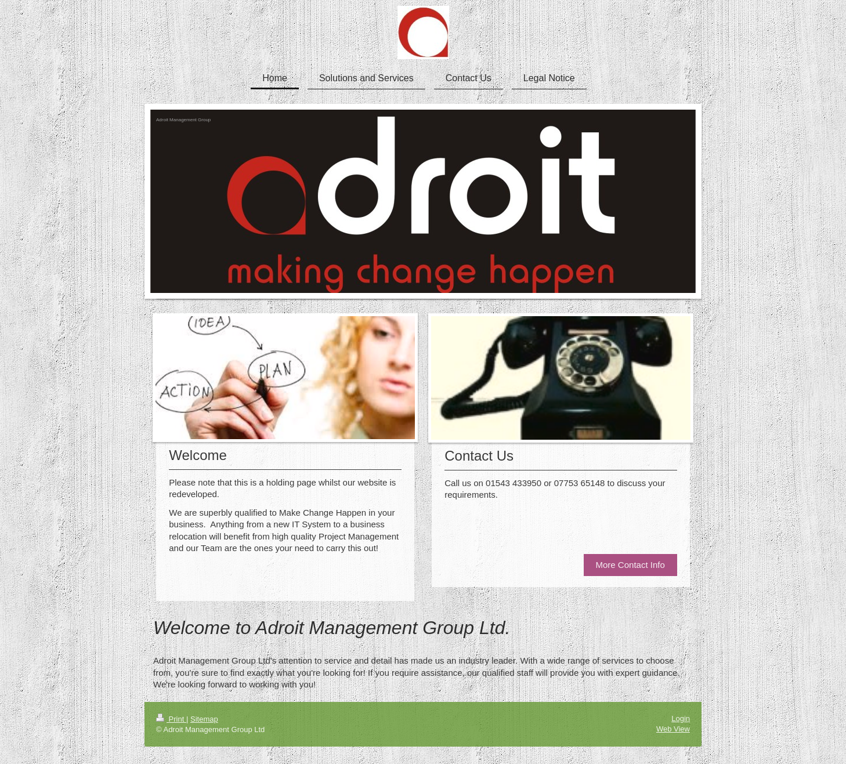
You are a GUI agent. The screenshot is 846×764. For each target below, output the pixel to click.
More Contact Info (630, 565)
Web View (673, 729)
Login (680, 718)
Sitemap (204, 719)
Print (171, 719)
